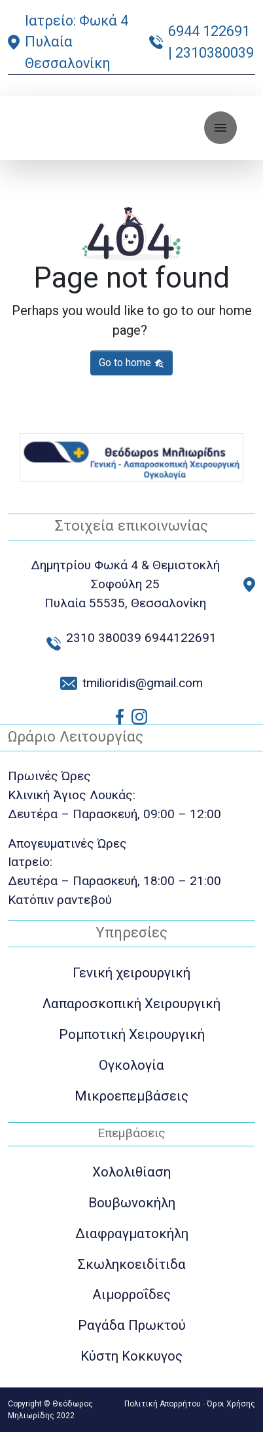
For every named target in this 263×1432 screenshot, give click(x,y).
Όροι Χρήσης (231, 1403)
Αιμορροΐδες (131, 1294)
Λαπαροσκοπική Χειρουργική (131, 1003)
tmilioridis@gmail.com (142, 682)
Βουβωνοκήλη (131, 1203)
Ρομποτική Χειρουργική (132, 1034)
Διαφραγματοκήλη (131, 1233)
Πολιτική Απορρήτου (162, 1403)
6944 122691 (209, 31)
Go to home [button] (131, 362)
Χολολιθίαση (131, 1172)
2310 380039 (103, 637)
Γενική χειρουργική (131, 973)
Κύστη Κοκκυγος (131, 1356)
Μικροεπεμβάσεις (131, 1096)
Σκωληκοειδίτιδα (132, 1264)
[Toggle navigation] (220, 127)
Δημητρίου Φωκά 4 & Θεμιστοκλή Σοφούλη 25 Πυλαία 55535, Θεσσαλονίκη (125, 584)
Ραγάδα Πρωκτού (132, 1325)
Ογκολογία (131, 1065)
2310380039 (214, 53)
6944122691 (181, 637)
